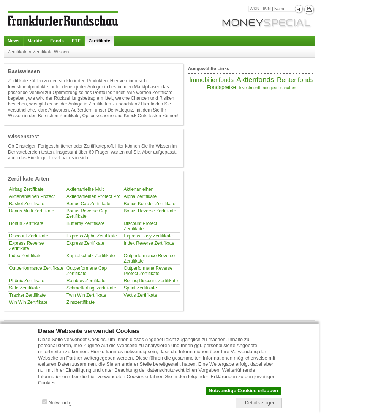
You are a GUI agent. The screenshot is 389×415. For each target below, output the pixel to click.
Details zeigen (260, 403)
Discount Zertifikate (28, 236)
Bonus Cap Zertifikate (88, 203)
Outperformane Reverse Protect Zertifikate (148, 271)
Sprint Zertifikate (140, 288)
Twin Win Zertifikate (86, 295)
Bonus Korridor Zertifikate (150, 203)
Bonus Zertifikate (26, 223)
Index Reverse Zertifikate (149, 243)
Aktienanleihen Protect (32, 196)
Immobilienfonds (211, 80)
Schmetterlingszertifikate (91, 288)
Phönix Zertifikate (26, 280)
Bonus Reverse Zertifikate (150, 211)
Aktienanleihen (139, 189)
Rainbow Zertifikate (86, 280)
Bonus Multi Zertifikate (31, 211)
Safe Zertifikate (24, 288)
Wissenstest (23, 137)
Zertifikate (99, 41)
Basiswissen (24, 71)
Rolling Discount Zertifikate (151, 280)
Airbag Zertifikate (26, 189)
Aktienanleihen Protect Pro (93, 196)
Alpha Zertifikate (140, 196)
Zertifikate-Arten (28, 179)
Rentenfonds (295, 79)
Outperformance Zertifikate (36, 268)
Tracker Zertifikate (27, 295)
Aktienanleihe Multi (85, 189)
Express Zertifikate (85, 243)
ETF (76, 41)
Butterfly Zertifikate (85, 223)
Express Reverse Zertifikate (26, 246)
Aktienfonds (255, 79)
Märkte (34, 41)
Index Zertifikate (25, 255)
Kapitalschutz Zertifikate (90, 255)
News (13, 41)
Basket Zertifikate (26, 203)
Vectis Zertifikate (140, 295)
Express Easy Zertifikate (148, 236)
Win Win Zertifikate (28, 302)
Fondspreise (221, 87)
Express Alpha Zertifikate (91, 236)
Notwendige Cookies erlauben (243, 390)
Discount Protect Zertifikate (140, 226)
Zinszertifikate (80, 302)
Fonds (57, 41)
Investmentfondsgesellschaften (267, 87)
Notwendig (60, 403)
